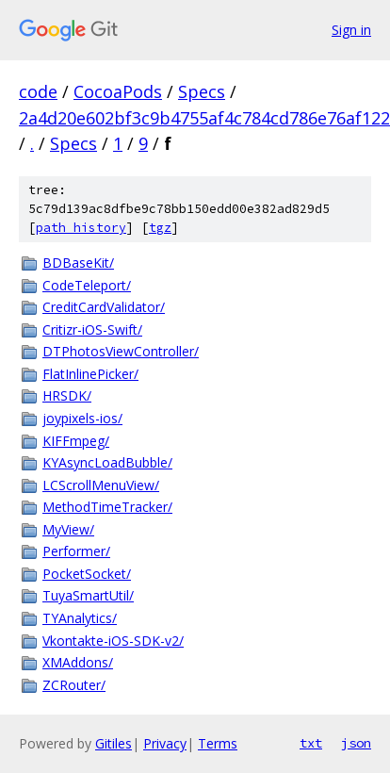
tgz (160, 228)
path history (81, 228)
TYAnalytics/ (79, 618)
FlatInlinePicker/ (90, 374)
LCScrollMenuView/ (100, 485)
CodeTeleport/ (86, 285)
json (356, 742)
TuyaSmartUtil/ (88, 595)
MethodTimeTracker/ (107, 507)
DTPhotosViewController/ (120, 351)
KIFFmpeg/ (75, 441)
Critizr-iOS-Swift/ (92, 329)
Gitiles (113, 743)
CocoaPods (117, 91)
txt (311, 742)
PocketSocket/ (86, 574)
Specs (201, 91)
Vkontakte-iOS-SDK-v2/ (113, 641)
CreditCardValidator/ (103, 307)
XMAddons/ (77, 662)
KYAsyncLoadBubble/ (107, 462)
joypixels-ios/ (82, 418)
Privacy (165, 743)
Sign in (351, 30)
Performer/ (76, 551)
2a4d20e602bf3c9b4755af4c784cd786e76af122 (204, 118)
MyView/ (68, 529)
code (38, 91)
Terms (217, 743)
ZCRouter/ (74, 685)
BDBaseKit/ (78, 262)
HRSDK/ (66, 395)
